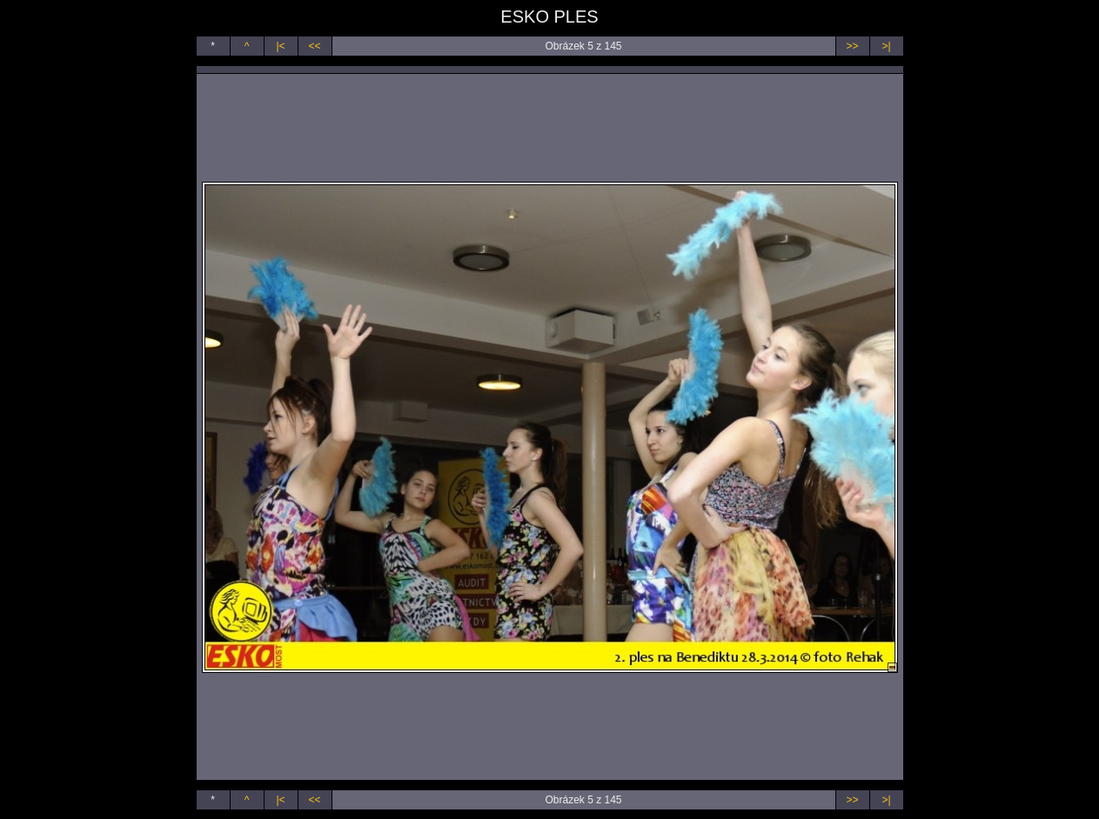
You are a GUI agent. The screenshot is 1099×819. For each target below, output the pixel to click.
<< (314, 46)
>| (885, 46)
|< (280, 46)
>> (852, 46)
